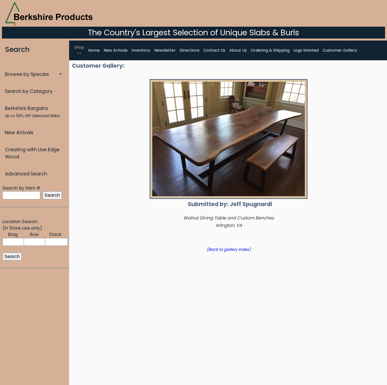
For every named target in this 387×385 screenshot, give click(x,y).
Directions (189, 50)
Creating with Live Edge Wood (32, 153)
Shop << (79, 50)
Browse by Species (27, 74)
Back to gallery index (228, 249)
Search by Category (29, 91)
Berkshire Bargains (32, 112)
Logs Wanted (306, 50)
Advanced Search (26, 174)
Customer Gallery (340, 50)
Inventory (141, 50)
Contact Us (214, 50)
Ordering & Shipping (270, 50)
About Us (238, 50)
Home (94, 50)
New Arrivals (19, 132)
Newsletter (165, 50)
